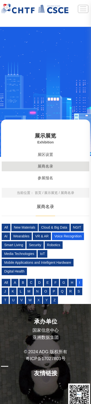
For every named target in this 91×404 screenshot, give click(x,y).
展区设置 (45, 154)
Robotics (53, 245)
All (6, 227)
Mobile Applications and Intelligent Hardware (37, 262)
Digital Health (14, 271)
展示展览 (51, 193)
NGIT (77, 227)
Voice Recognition (68, 236)
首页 (38, 193)
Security (35, 245)
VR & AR (42, 236)
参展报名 (45, 178)
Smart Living (13, 245)
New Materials (24, 227)
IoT (42, 254)
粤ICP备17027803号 (45, 358)
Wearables (21, 236)
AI (5, 236)
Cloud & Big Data (54, 227)
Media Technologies (19, 254)
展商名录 (45, 166)
